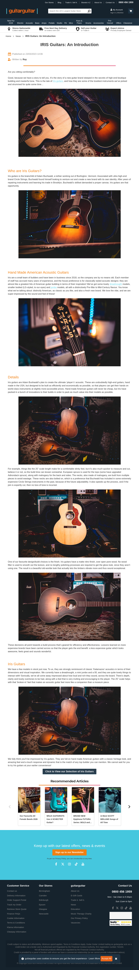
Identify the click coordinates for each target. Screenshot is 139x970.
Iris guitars (58, 81)
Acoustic (29, 23)
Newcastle (43, 914)
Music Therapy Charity (81, 914)
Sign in (113, 13)
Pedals (52, 23)
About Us (98, 2)
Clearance (127, 23)
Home (8, 36)
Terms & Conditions (16, 922)
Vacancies (75, 922)
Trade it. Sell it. (78, 900)
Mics (71, 23)
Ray (25, 59)
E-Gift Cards (76, 895)
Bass (37, 23)
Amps (44, 23)
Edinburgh (43, 900)
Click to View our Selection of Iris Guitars (69, 771)
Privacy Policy (60, 859)
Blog (59, 2)
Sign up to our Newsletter (69, 852)
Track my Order (14, 904)
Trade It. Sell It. (71, 2)
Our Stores (49, 2)
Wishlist (120, 13)
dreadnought (116, 284)
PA (65, 23)
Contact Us (110, 2)
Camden (43, 895)
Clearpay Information (16, 932)
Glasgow (43, 909)
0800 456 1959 (126, 2)
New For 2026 (11, 22)
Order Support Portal (16, 900)
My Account (116, 10)
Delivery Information (16, 895)
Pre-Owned (110, 22)
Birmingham (44, 891)
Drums (88, 23)
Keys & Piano (79, 22)
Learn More (94, 958)
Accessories (98, 23)
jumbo (54, 287)
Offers (118, 23)
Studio (59, 23)
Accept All (106, 958)
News (18, 36)
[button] (130, 11)
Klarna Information (15, 927)
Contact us (12, 891)
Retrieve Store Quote (16, 909)
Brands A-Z (85, 2)
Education (75, 909)
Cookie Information (15, 918)
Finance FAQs (13, 914)
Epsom (42, 904)
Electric (20, 23)
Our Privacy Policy (79, 918)
